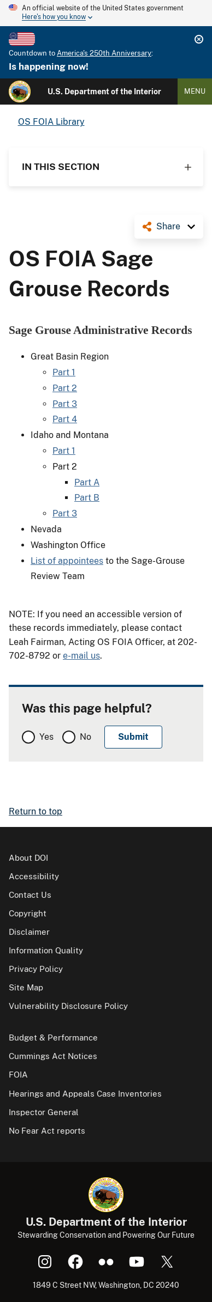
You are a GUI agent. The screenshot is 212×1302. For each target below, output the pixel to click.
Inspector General (44, 1112)
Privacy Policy (36, 969)
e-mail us (81, 655)
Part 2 (64, 388)
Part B (86, 497)
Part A (86, 482)
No (85, 737)
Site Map (26, 987)
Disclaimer (29, 931)
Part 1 (63, 451)
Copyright (27, 913)
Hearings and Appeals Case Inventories (85, 1093)
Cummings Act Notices (53, 1056)
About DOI (28, 857)
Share (168, 226)
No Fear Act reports (47, 1130)
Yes (46, 737)
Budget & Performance (53, 1037)
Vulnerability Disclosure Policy (68, 1006)
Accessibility (34, 876)
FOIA (18, 1074)
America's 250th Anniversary (104, 53)
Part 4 (64, 419)
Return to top (35, 811)
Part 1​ (63, 372)
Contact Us (30, 894)
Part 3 (64, 404)
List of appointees (67, 561)
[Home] (20, 91)
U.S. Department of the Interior (104, 91)
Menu (194, 91)
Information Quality (46, 950)
